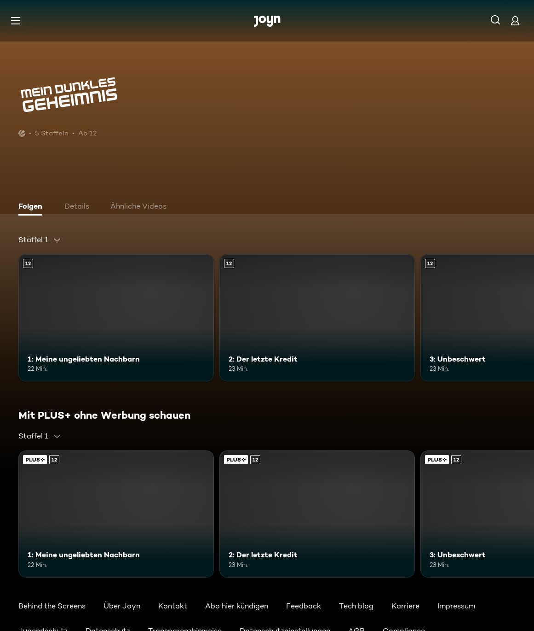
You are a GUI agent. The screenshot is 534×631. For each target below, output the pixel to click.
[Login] (515, 20)
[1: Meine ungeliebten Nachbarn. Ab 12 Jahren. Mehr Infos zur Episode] (116, 317)
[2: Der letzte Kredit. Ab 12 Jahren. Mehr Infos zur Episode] (317, 317)
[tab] (33, 207)
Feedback (303, 606)
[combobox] (40, 240)
